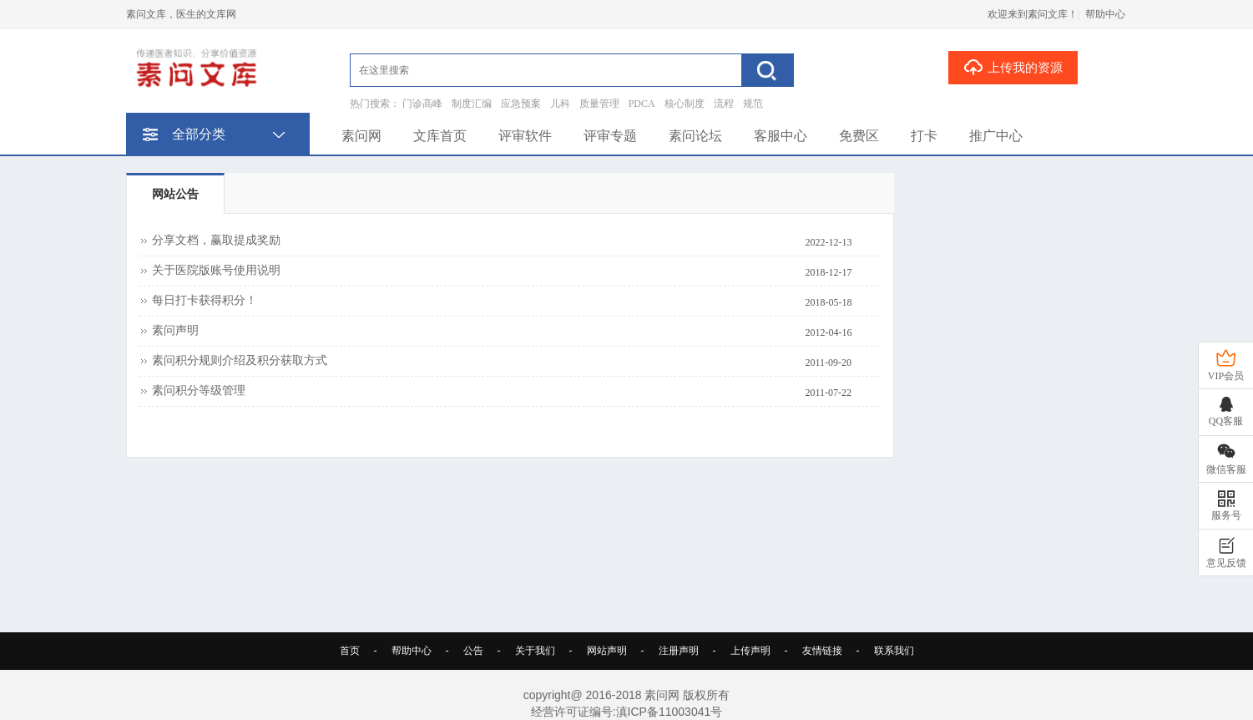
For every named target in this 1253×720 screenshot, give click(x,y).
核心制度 (684, 103)
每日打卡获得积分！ (204, 300)
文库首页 (440, 136)
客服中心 (780, 136)
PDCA (642, 103)
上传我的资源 (1013, 67)
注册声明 (679, 651)
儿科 (560, 103)
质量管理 (599, 103)
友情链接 (822, 651)
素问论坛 (695, 136)
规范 (753, 103)
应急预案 (521, 103)
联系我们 (894, 651)
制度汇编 (472, 103)
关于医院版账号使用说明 (216, 270)
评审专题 (610, 136)
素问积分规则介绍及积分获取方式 (239, 360)
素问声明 (175, 330)
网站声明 (607, 651)
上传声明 (750, 651)
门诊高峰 (422, 103)
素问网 (361, 136)
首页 (350, 651)
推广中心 (996, 136)
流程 (724, 103)
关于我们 (535, 651)
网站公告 (175, 194)
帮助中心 (1105, 14)
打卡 (924, 136)
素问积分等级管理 (198, 390)
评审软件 (525, 136)
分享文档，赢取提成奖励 (216, 240)
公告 (473, 651)
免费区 (859, 136)
